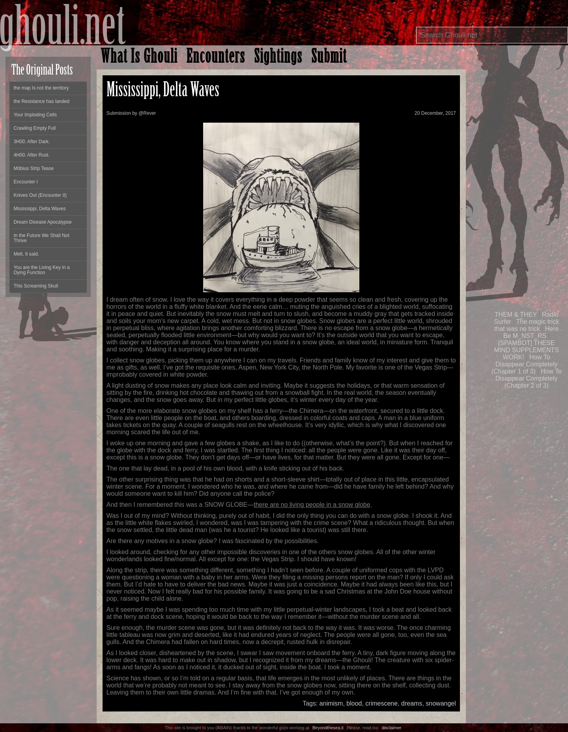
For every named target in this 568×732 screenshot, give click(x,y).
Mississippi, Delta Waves (39, 208)
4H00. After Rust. (31, 155)
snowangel (441, 703)
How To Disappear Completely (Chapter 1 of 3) (524, 364)
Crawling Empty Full (34, 128)
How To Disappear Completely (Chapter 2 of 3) (528, 378)
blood (354, 703)
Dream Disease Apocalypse (42, 222)
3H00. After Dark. (31, 141)
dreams (411, 703)
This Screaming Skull (35, 286)
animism (331, 703)
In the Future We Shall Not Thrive (41, 238)
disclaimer (392, 727)
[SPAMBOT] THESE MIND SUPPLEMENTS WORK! (526, 350)
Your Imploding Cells (35, 115)
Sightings (278, 58)
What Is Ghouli (139, 58)
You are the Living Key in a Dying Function (41, 270)
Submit (329, 58)
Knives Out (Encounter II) (40, 195)
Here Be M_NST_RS (531, 332)
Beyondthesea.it (328, 727)
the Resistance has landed (41, 101)
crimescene (381, 703)
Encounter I (25, 182)
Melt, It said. (26, 254)
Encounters (215, 58)
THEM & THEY (516, 314)
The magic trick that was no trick (526, 325)
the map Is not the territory (41, 88)
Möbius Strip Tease (33, 168)
